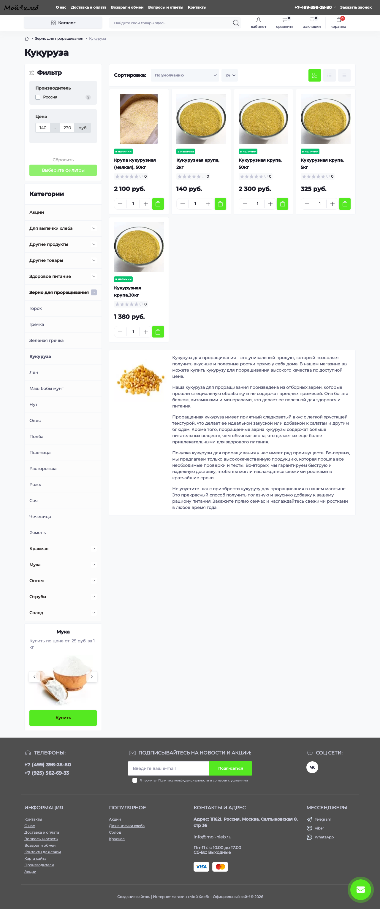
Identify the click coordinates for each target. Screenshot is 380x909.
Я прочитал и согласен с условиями (194, 780)
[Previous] (34, 676)
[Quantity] (133, 204)
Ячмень (37, 532)
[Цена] (43, 128)
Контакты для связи (42, 852)
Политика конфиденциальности (183, 780)
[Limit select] (229, 75)
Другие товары (46, 260)
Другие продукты (48, 244)
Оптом (36, 580)
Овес (35, 420)
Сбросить (63, 160)
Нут (33, 404)
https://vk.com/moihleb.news (312, 767)
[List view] (329, 75)
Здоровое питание (50, 276)
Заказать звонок (356, 7)
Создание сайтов (133, 896)
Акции (36, 212)
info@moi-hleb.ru (212, 837)
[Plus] (146, 204)
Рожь (35, 484)
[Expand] (94, 228)
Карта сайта (35, 858)
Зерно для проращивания (59, 38)
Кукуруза (40, 356)
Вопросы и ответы (165, 7)
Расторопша (42, 468)
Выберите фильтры (63, 170)
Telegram (323, 819)
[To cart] (158, 204)
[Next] (91, 676)
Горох (35, 308)
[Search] (236, 22)
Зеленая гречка (46, 340)
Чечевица (40, 516)
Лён (33, 372)
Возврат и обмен (127, 7)
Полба (36, 436)
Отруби (37, 596)
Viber (319, 828)
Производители (39, 865)
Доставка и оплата (88, 7)
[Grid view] (314, 75)
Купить (63, 717)
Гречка (36, 324)
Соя (33, 500)
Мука (34, 564)
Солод (36, 612)
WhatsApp (324, 837)
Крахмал (38, 548)
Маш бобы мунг (46, 388)
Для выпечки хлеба (50, 228)
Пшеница (39, 452)
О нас (61, 7)
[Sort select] (185, 75)
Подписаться (230, 768)
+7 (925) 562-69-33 (46, 773)
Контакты (197, 7)
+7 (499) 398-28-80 (47, 765)
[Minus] (120, 204)
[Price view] (344, 75)
